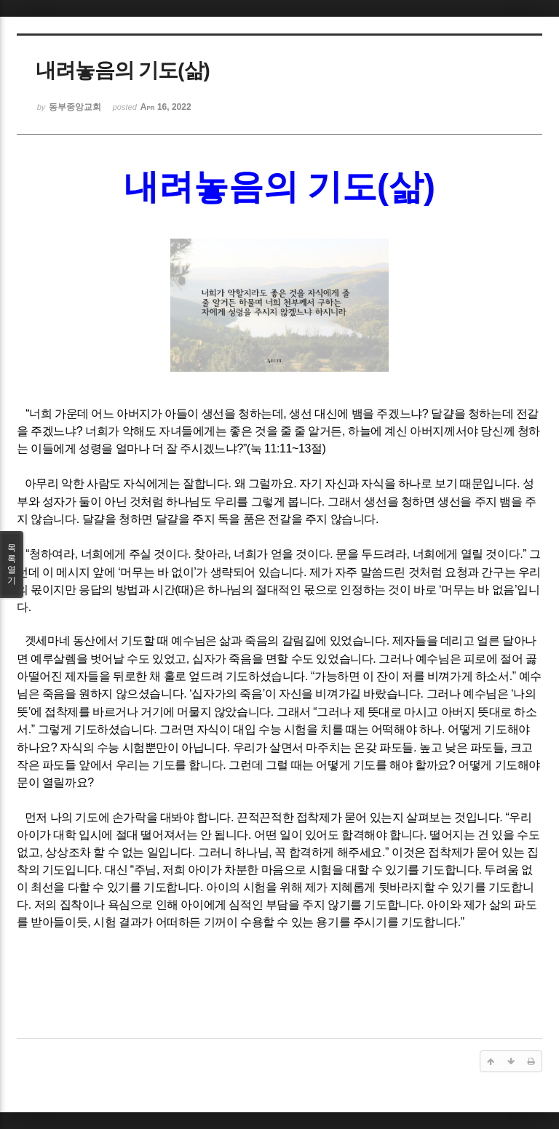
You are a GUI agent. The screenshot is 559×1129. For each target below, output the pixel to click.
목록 (11, 564)
